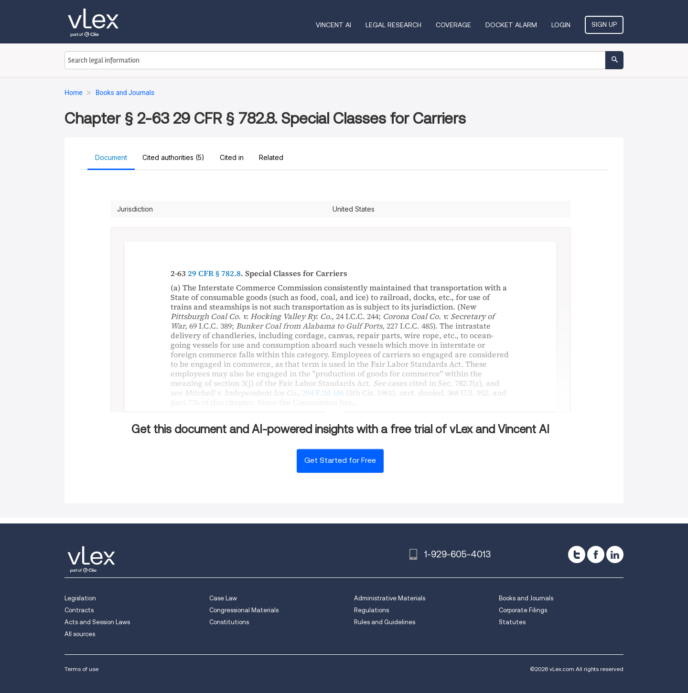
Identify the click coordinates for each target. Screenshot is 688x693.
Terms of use (81, 669)
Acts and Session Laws (97, 622)
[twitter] (576, 554)
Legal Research (393, 25)
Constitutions (229, 622)
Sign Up (604, 24)
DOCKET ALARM (511, 25)
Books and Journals (526, 598)
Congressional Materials (244, 610)
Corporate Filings (523, 610)
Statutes (512, 622)
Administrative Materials (389, 598)
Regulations (371, 610)
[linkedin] (615, 554)
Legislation (80, 598)
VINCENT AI (333, 25)
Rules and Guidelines (384, 622)
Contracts (79, 610)
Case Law (223, 598)
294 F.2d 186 (323, 392)
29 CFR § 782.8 (214, 273)
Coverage (453, 25)
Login (560, 25)
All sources (79, 634)
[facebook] (595, 554)
